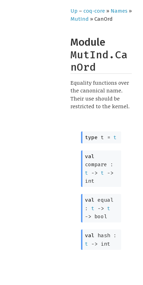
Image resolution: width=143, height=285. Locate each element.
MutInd (79, 19)
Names (119, 11)
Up (73, 11)
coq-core (94, 11)
